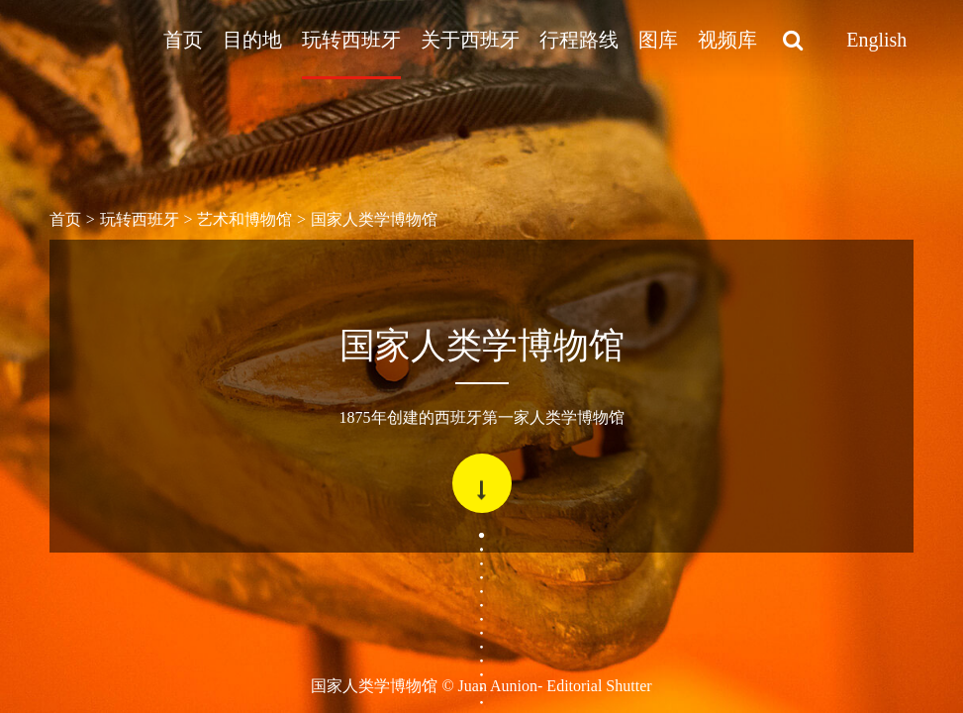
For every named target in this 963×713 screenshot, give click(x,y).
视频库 (727, 40)
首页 (183, 40)
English (876, 40)
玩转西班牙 (351, 40)
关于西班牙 (470, 40)
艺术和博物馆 (244, 219)
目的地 (252, 40)
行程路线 (579, 40)
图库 (658, 40)
